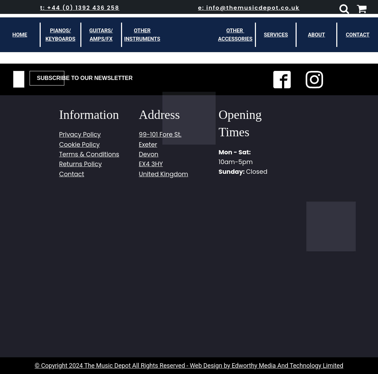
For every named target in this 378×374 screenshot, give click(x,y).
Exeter (148, 144)
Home (20, 35)
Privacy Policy (80, 134)
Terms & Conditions (89, 154)
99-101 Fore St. (160, 134)
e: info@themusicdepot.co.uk (248, 8)
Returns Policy (80, 164)
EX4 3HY (151, 164)
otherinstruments (142, 34)
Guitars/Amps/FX (101, 34)
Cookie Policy (79, 144)
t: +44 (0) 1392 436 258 (79, 8)
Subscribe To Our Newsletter (50, 78)
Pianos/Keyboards (60, 34)
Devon (148, 154)
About (316, 35)
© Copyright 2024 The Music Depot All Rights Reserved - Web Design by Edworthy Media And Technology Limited (189, 365)
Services (276, 35)
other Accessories (235, 34)
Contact (357, 35)
